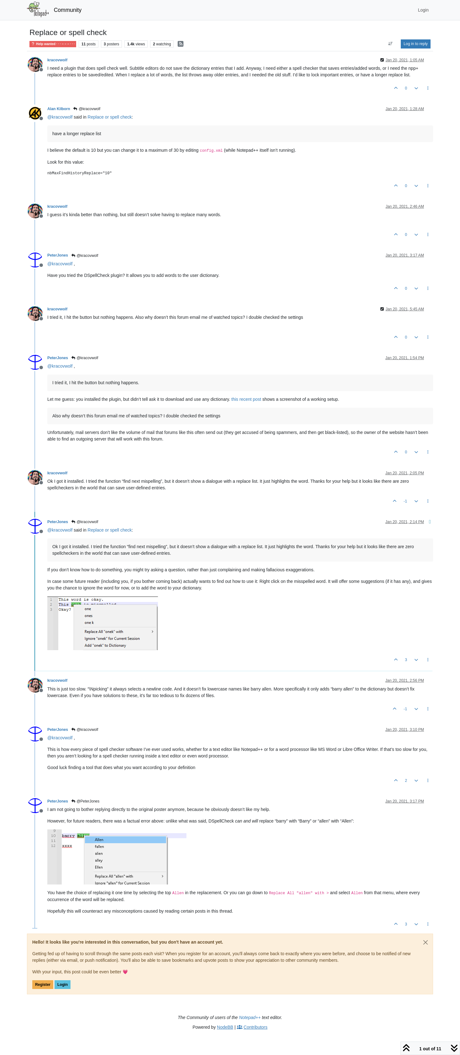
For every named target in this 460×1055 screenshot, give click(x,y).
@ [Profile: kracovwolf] (59, 117)
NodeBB (225, 1027)
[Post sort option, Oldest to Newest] (390, 43)
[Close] (425, 942)
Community (68, 10)
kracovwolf (57, 60)
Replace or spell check (110, 117)
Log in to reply (416, 44)
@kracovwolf (86, 109)
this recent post (246, 399)
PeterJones (57, 255)
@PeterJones (85, 801)
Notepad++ (250, 1017)
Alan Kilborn (58, 109)
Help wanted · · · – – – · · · (53, 44)
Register (42, 984)
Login (62, 984)
